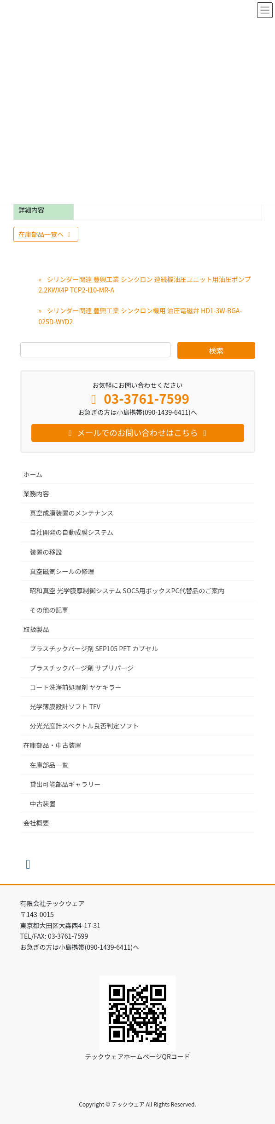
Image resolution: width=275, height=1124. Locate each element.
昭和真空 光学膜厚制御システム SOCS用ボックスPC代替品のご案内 (127, 590)
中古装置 (43, 803)
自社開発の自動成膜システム (72, 532)
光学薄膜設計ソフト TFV (65, 706)
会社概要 (36, 822)
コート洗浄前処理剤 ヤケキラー (76, 687)
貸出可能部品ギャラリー (65, 784)
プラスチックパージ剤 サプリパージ (82, 667)
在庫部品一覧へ (45, 234)
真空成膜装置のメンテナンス (72, 512)
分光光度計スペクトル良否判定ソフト (84, 725)
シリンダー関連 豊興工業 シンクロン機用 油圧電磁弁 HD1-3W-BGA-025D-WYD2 (140, 316)
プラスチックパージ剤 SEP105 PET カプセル (94, 648)
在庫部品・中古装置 (52, 745)
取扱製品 (36, 629)
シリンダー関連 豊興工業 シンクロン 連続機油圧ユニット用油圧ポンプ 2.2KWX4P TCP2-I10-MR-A (145, 284)
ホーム (33, 474)
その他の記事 (49, 609)
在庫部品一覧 (49, 764)
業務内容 (36, 493)
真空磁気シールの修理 (62, 571)
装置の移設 (46, 551)
